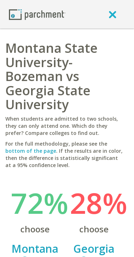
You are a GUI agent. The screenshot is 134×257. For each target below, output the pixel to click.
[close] (112, 14)
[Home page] (37, 14)
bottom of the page (30, 150)
